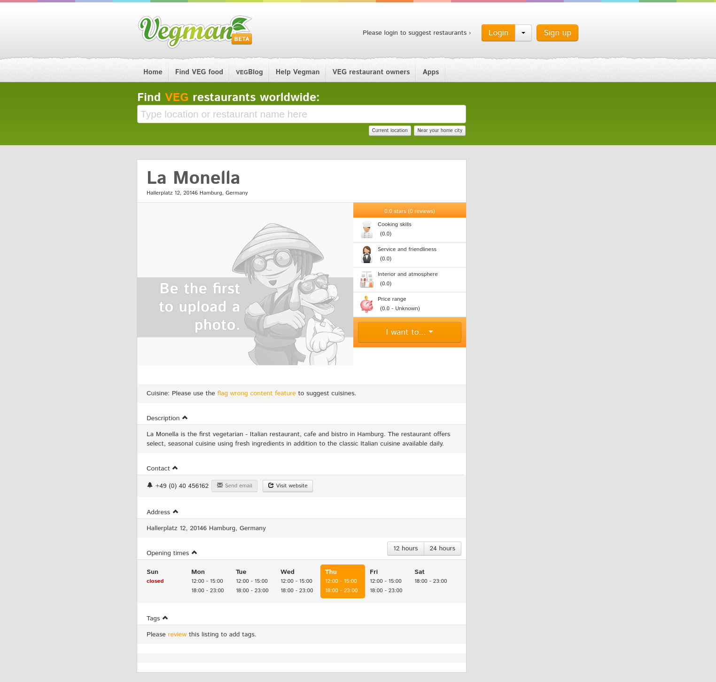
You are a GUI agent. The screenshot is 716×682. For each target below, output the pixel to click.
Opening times (172, 553)
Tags (158, 618)
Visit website (288, 486)
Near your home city (439, 130)
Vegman (195, 32)
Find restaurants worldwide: (228, 97)
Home (153, 72)
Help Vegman (298, 72)
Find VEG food (199, 72)
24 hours (442, 548)
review (177, 634)
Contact (163, 468)
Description (167, 418)
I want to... (410, 332)
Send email (234, 486)
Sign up (557, 33)
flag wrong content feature (257, 393)
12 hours (405, 548)
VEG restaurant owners (371, 72)
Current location (390, 130)
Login (499, 33)
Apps (430, 72)
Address (163, 512)
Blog (249, 72)
